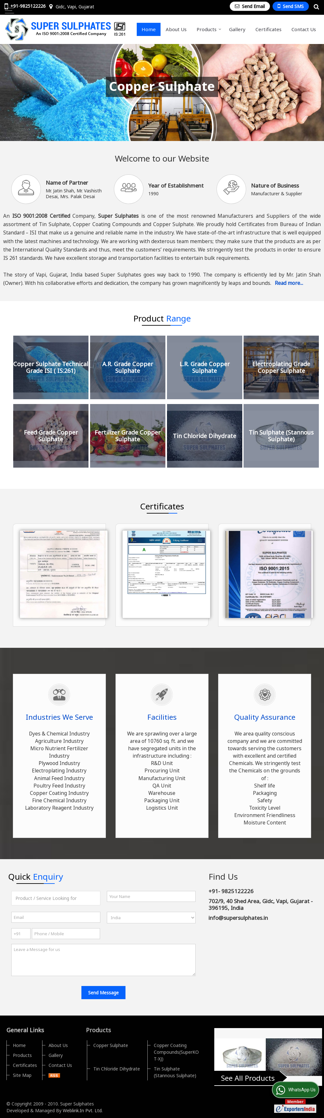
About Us (176, 29)
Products (209, 29)
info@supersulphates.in (238, 917)
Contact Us (304, 29)
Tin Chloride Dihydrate (204, 436)
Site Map (22, 1075)
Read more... (289, 283)
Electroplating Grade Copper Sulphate (281, 367)
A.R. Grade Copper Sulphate (127, 367)
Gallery (237, 29)
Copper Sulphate (110, 1045)
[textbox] (55, 898)
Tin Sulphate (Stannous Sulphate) (281, 436)
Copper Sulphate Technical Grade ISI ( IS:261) (50, 367)
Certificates (268, 29)
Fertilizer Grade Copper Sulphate (128, 436)
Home (149, 29)
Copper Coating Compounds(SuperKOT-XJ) (176, 1052)
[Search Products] (315, 6)
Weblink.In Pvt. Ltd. (83, 1110)
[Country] (151, 917)
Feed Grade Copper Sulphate (51, 436)
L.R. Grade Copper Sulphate (205, 367)
